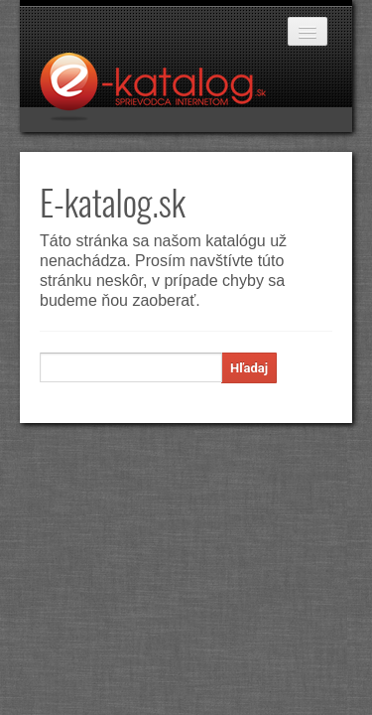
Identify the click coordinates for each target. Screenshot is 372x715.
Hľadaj (249, 367)
